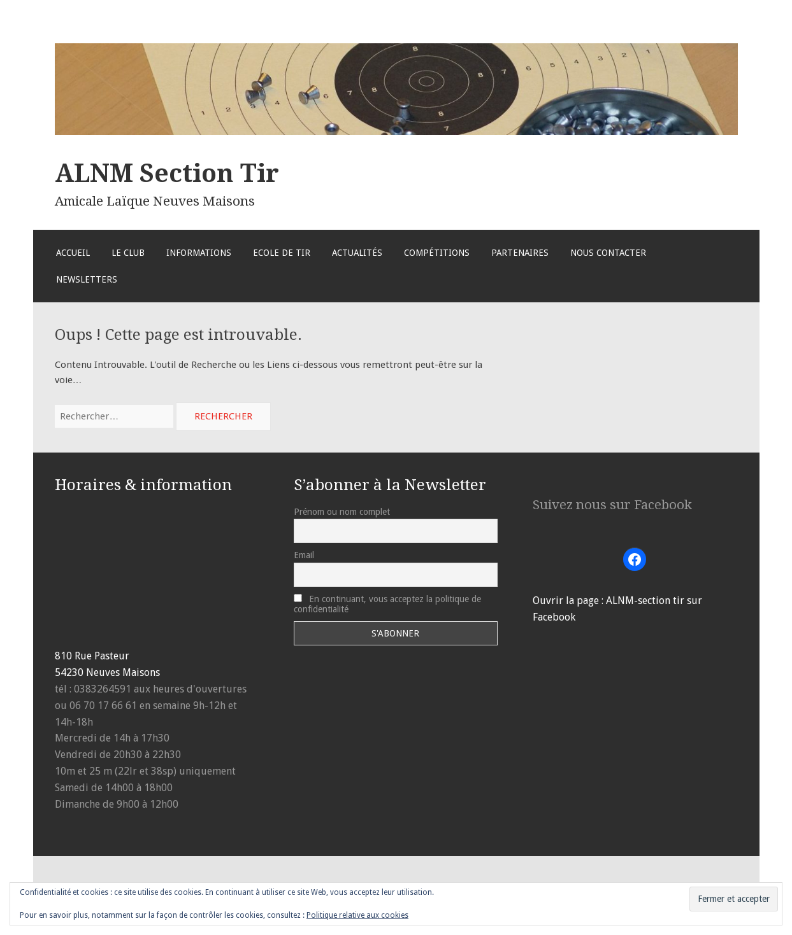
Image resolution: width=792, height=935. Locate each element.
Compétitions (437, 253)
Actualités (357, 253)
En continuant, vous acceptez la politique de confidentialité (387, 604)
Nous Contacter (608, 253)
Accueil (73, 253)
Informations (198, 253)
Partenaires (520, 253)
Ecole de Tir (281, 253)
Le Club (128, 253)
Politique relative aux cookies (357, 915)
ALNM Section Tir (167, 173)
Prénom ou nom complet (342, 512)
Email (304, 555)
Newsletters (86, 279)
